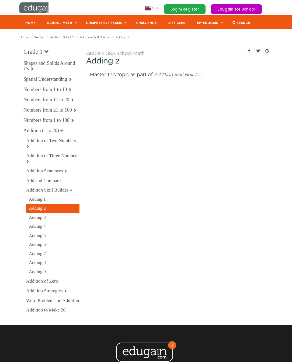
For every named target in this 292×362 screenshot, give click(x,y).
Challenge (146, 23)
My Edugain (207, 23)
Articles (176, 23)
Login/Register (185, 9)
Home (30, 23)
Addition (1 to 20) (62, 38)
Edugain (39, 8)
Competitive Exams (104, 23)
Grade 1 (39, 38)
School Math (59, 23)
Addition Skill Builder (95, 38)
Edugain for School (236, 9)
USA (152, 8)
